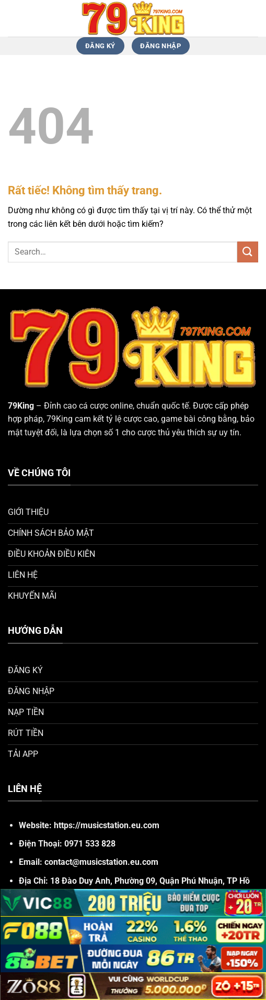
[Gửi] (247, 251)
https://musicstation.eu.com (106, 825)
